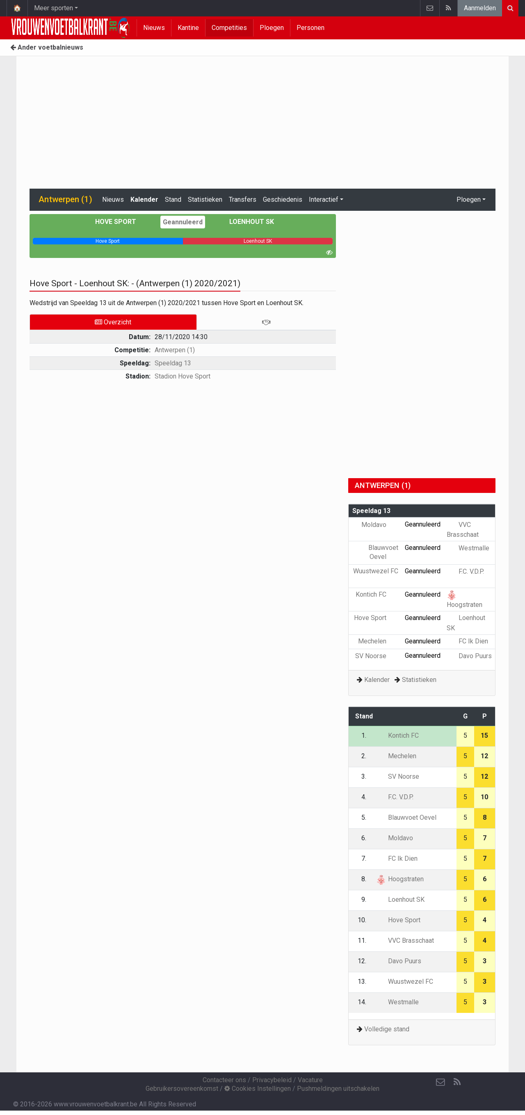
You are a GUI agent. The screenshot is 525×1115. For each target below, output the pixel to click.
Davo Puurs (469, 656)
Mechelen (378, 641)
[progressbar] (108, 241)
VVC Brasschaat (405, 940)
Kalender (144, 199)
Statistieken (205, 199)
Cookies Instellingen (257, 1088)
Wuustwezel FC (404, 981)
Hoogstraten (400, 879)
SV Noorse (376, 656)
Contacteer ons (224, 1080)
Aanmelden (480, 8)
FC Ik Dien (467, 641)
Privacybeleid (272, 1080)
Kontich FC (377, 594)
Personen (310, 28)
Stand (173, 199)
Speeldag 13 (173, 363)
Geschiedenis (282, 199)
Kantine (188, 28)
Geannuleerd (183, 222)
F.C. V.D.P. (465, 571)
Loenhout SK (245, 222)
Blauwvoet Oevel (406, 817)
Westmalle (468, 548)
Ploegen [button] (469, 199)
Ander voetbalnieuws (46, 47)
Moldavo (379, 525)
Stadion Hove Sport (182, 376)
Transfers (242, 199)
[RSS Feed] (457, 1082)
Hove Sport (121, 222)
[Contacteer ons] (440, 1082)
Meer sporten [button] (53, 8)
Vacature (310, 1080)
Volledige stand (386, 1029)
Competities (229, 28)
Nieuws (154, 28)
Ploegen (272, 28)
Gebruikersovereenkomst (182, 1088)
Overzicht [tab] (113, 322)
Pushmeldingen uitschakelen (338, 1088)
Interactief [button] (323, 199)
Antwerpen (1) (175, 350)
